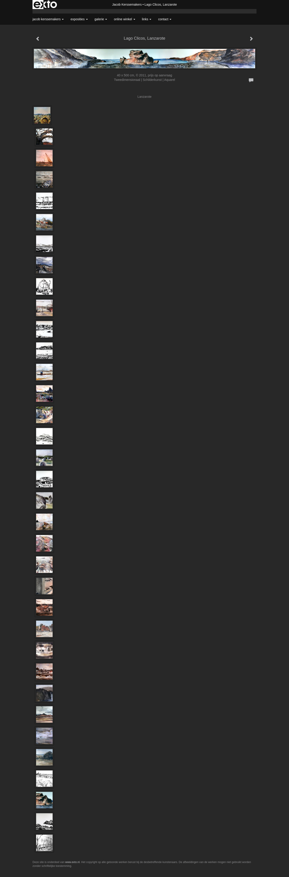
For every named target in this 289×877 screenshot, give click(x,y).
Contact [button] (164, 19)
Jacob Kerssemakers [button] (48, 19)
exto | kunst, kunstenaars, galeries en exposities (45, 4)
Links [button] (146, 19)
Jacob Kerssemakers (127, 4)
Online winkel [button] (124, 19)
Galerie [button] (101, 19)
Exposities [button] (79, 19)
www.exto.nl (72, 862)
